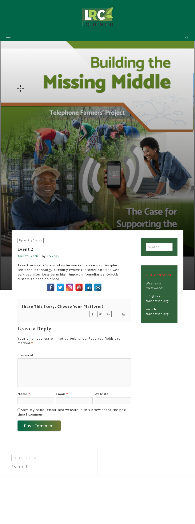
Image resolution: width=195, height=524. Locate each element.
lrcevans (53, 256)
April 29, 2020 (28, 256)
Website (102, 394)
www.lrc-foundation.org (157, 311)
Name (24, 394)
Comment (26, 355)
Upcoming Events (30, 240)
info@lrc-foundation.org (157, 298)
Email (62, 394)
